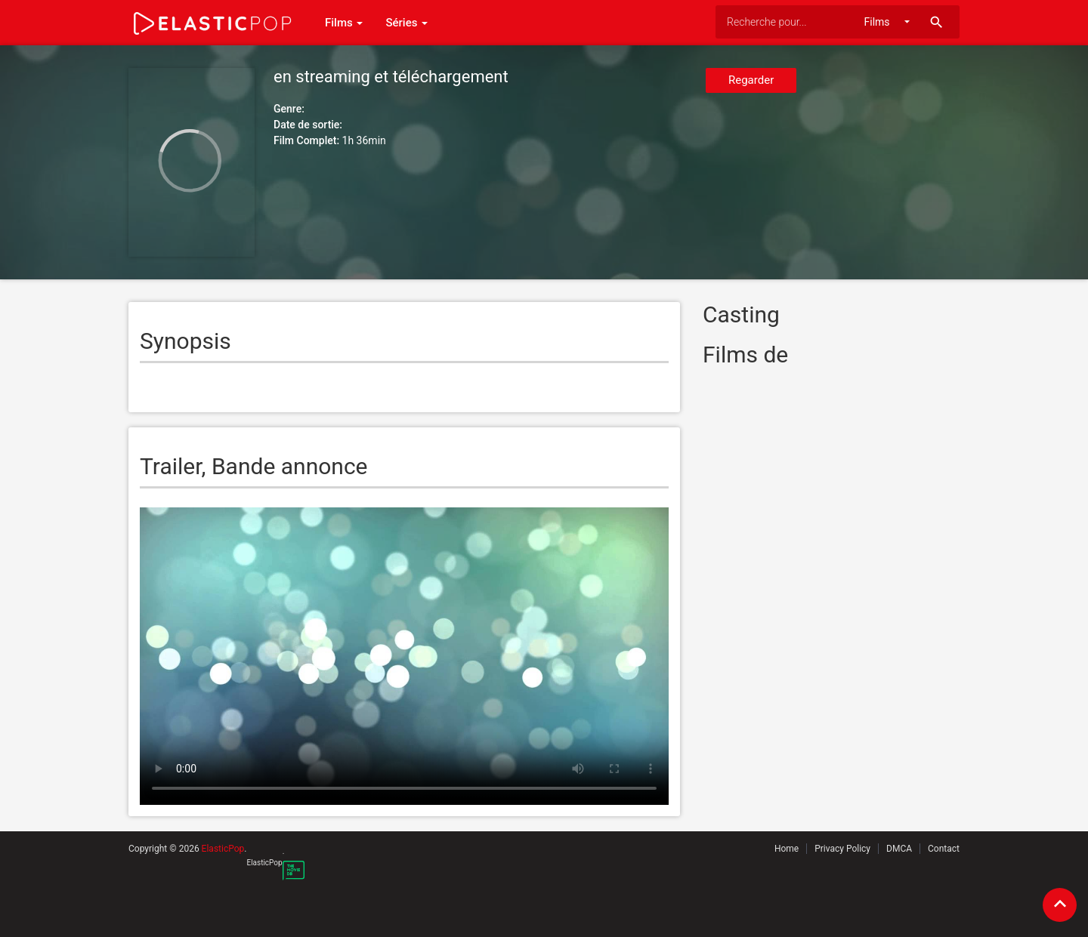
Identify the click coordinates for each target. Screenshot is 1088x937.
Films (344, 22)
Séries (406, 22)
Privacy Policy (842, 848)
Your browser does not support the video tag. (404, 656)
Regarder (751, 80)
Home (786, 848)
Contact (944, 848)
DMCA (899, 848)
